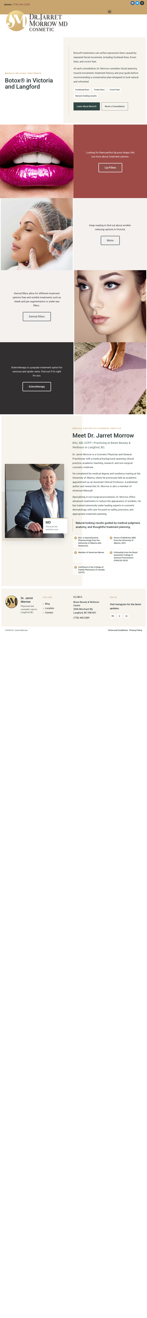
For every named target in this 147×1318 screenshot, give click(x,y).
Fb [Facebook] (113, 616)
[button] (109, 11)
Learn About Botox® (87, 106)
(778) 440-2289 (21, 4)
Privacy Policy (135, 630)
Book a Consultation (115, 106)
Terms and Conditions (118, 630)
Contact (49, 612)
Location (49, 608)
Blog (47, 604)
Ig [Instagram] (126, 616)
